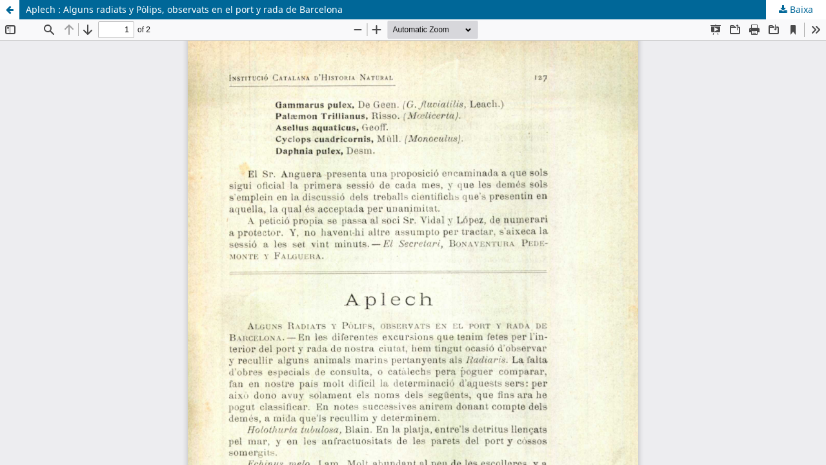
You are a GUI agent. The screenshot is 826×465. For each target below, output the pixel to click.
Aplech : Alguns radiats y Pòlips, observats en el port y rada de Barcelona (184, 9)
